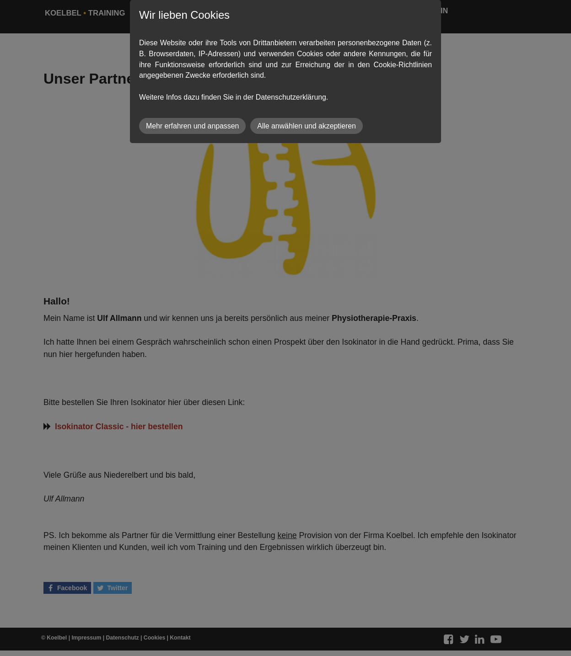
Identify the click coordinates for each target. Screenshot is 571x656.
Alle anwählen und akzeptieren (306, 126)
